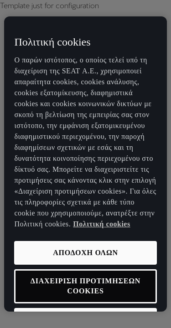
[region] (85, 164)
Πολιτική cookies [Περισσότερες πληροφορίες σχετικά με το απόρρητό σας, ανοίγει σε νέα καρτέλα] (101, 224)
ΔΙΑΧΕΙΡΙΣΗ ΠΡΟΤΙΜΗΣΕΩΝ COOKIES (85, 286)
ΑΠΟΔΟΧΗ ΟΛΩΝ (85, 252)
